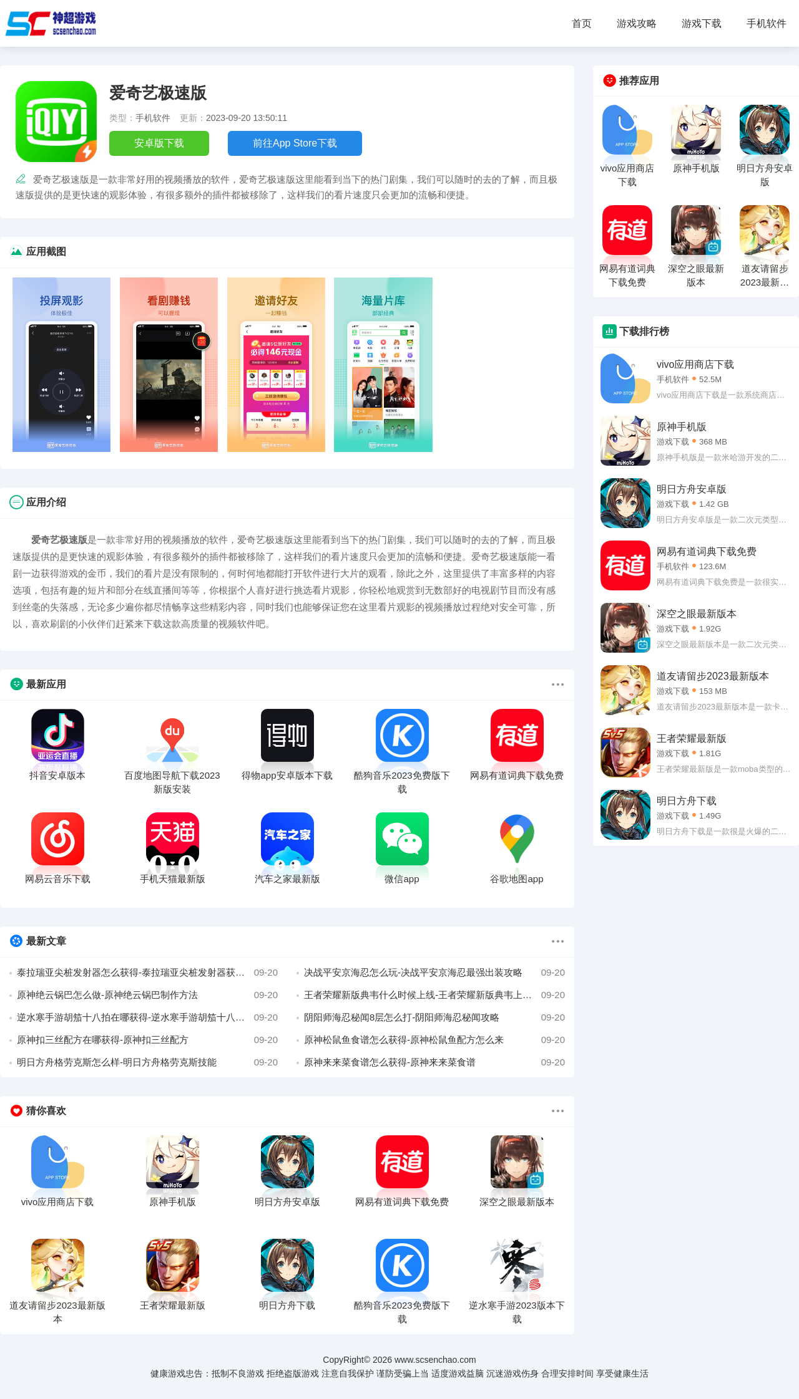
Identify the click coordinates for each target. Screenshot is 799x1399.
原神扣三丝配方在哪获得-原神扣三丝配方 (147, 1040)
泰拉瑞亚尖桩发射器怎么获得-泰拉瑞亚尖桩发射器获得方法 (147, 972)
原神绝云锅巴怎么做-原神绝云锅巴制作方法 (147, 995)
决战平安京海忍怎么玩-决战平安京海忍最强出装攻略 (434, 972)
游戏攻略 (637, 23)
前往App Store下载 (295, 143)
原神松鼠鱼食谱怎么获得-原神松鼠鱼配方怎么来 (434, 1040)
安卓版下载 (159, 143)
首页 (582, 23)
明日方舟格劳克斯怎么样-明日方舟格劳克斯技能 (147, 1062)
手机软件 (767, 23)
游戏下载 (702, 23)
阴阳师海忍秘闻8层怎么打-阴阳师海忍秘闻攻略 (434, 1017)
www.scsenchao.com (435, 1360)
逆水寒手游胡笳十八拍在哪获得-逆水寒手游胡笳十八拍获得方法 (147, 1017)
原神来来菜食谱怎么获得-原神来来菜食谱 (434, 1062)
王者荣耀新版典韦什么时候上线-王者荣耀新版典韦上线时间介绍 (434, 995)
